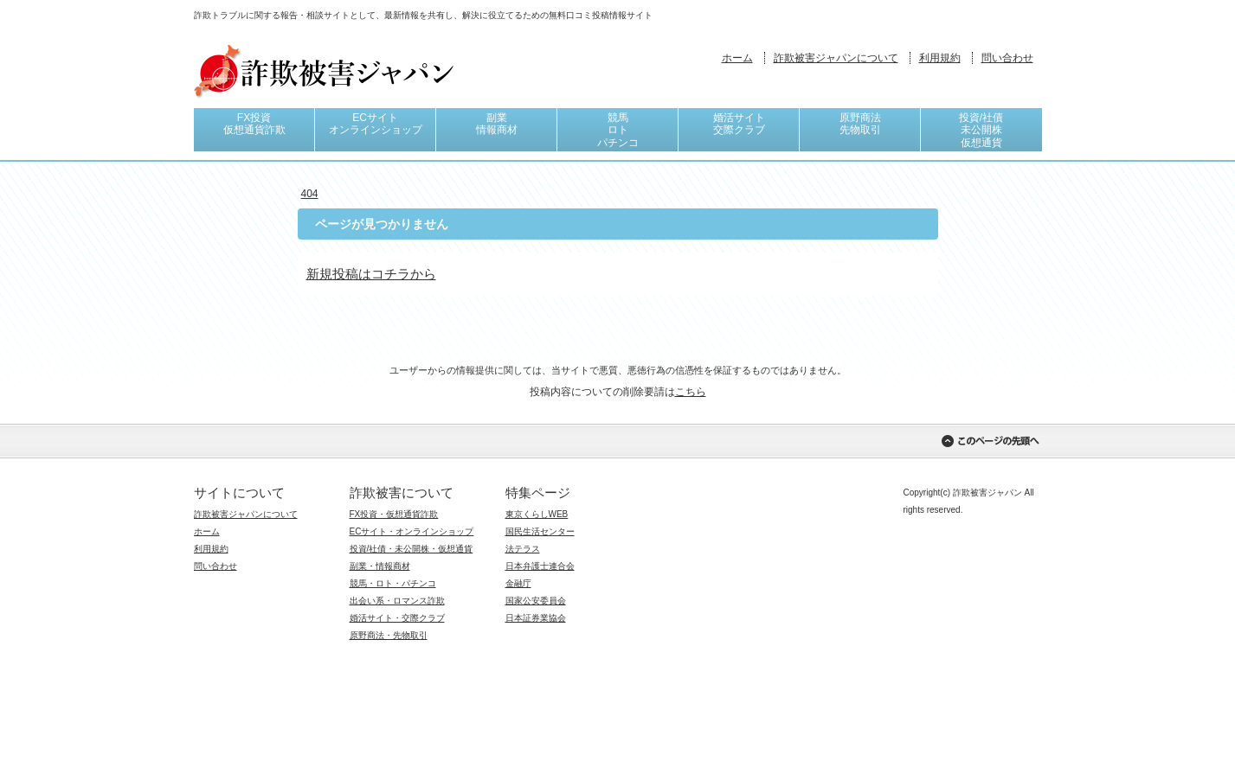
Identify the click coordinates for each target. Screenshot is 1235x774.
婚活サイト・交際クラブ (397, 618)
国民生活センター (540, 531)
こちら (690, 392)
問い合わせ (1007, 58)
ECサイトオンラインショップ (375, 124)
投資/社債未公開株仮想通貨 (981, 130)
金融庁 (518, 583)
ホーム (737, 58)
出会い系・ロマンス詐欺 (397, 600)
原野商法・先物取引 (389, 635)
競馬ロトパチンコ (618, 130)
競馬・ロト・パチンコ (393, 583)
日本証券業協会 (535, 618)
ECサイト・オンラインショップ (412, 531)
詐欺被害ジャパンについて (836, 58)
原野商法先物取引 (860, 124)
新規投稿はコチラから (371, 273)
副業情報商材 (497, 124)
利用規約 (940, 58)
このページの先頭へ (990, 441)
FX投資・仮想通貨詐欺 (394, 514)
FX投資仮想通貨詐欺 (254, 124)
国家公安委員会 (535, 600)
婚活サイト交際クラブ (739, 124)
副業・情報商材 (380, 566)
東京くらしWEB (537, 514)
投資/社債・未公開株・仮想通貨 (411, 548)
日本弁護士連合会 (540, 566)
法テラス (522, 548)
